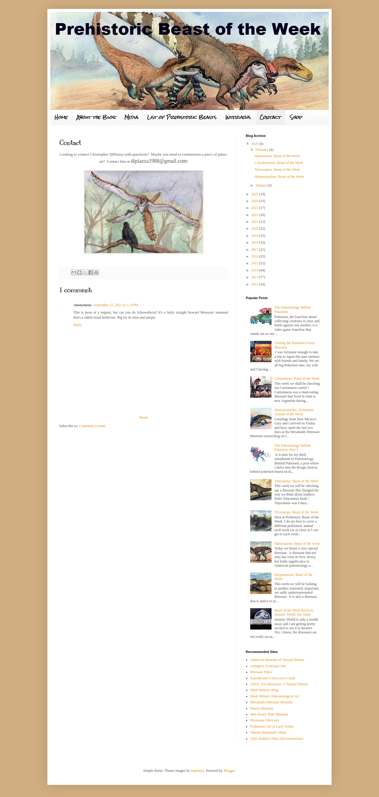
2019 (255, 236)
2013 (255, 277)
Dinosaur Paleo (261, 672)
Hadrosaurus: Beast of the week (297, 544)
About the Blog (96, 117)
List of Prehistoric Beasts (181, 117)
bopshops (197, 771)
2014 (255, 270)
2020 (255, 228)
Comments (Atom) (92, 426)
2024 (255, 201)
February (262, 150)
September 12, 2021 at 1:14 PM (115, 305)
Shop (296, 117)
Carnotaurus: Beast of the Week (296, 378)
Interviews (238, 117)
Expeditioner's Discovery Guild (272, 678)
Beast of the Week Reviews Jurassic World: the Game (293, 612)
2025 (255, 194)
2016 (255, 256)
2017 (255, 249)
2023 (255, 208)
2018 (255, 242)
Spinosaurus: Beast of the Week (277, 156)
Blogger (229, 771)
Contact (270, 117)
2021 (255, 222)
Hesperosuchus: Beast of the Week (279, 177)
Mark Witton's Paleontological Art (274, 696)
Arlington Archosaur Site (268, 666)
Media (131, 117)
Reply (77, 325)
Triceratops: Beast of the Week (296, 512)
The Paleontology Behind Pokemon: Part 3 (292, 447)
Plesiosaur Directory (264, 720)
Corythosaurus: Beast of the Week (279, 163)
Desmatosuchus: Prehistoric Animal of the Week (294, 412)
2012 (255, 284)
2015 (255, 263)
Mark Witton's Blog (264, 690)
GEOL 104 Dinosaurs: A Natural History (279, 684)
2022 (255, 215)
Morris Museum (261, 708)
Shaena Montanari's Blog (268, 732)
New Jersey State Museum (269, 714)
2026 (255, 144)
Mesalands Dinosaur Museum (271, 702)
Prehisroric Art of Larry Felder (272, 726)
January (261, 185)
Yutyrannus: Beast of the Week (296, 481)
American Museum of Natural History (277, 660)
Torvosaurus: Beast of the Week (277, 169)
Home (61, 117)
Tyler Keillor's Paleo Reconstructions (276, 739)
